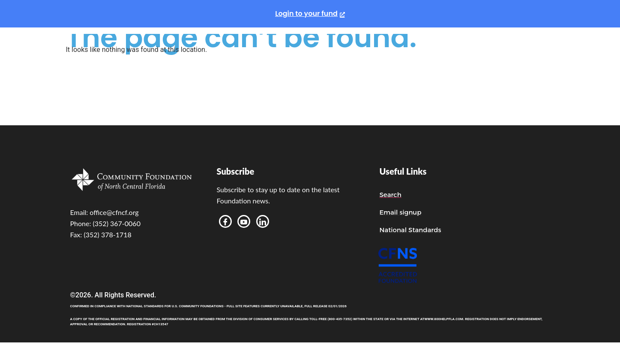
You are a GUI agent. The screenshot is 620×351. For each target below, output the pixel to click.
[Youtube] (243, 221)
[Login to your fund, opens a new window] (310, 13)
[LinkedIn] (262, 221)
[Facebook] (225, 221)
